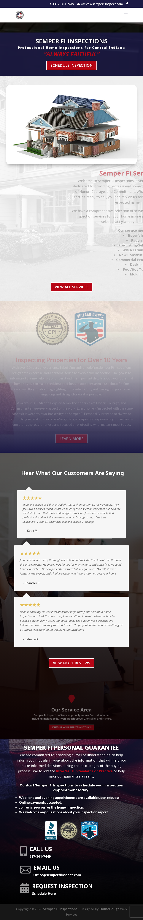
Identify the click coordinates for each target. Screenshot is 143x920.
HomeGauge (109, 909)
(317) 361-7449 (63, 4)
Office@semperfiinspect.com (57, 875)
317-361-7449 (40, 856)
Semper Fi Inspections (60, 909)
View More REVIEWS (71, 662)
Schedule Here (44, 893)
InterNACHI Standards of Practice (84, 771)
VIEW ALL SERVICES (71, 286)
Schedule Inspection (71, 64)
